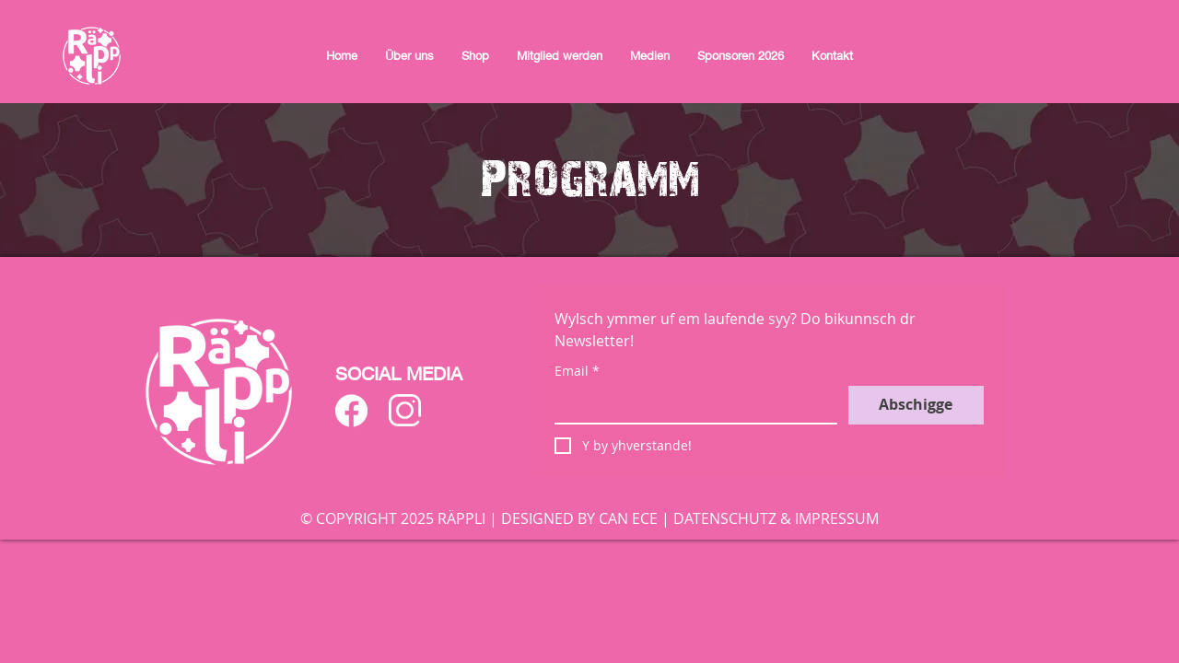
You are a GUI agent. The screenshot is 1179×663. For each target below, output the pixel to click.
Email (577, 370)
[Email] (690, 404)
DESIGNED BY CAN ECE (579, 518)
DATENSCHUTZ (724, 518)
